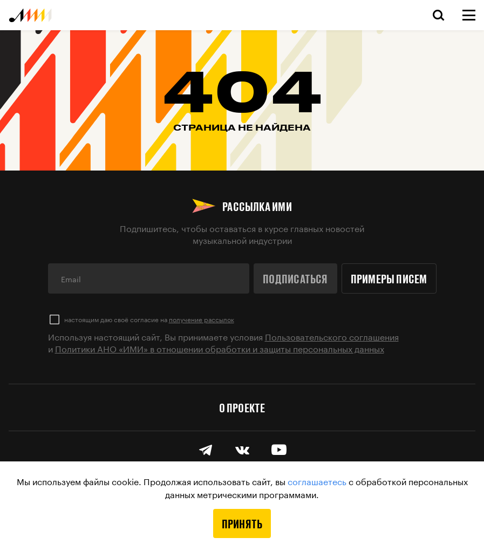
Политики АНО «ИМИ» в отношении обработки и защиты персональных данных (219, 348)
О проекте (242, 407)
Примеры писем (389, 278)
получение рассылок (201, 319)
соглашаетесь (317, 480)
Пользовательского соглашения (332, 336)
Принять (242, 523)
